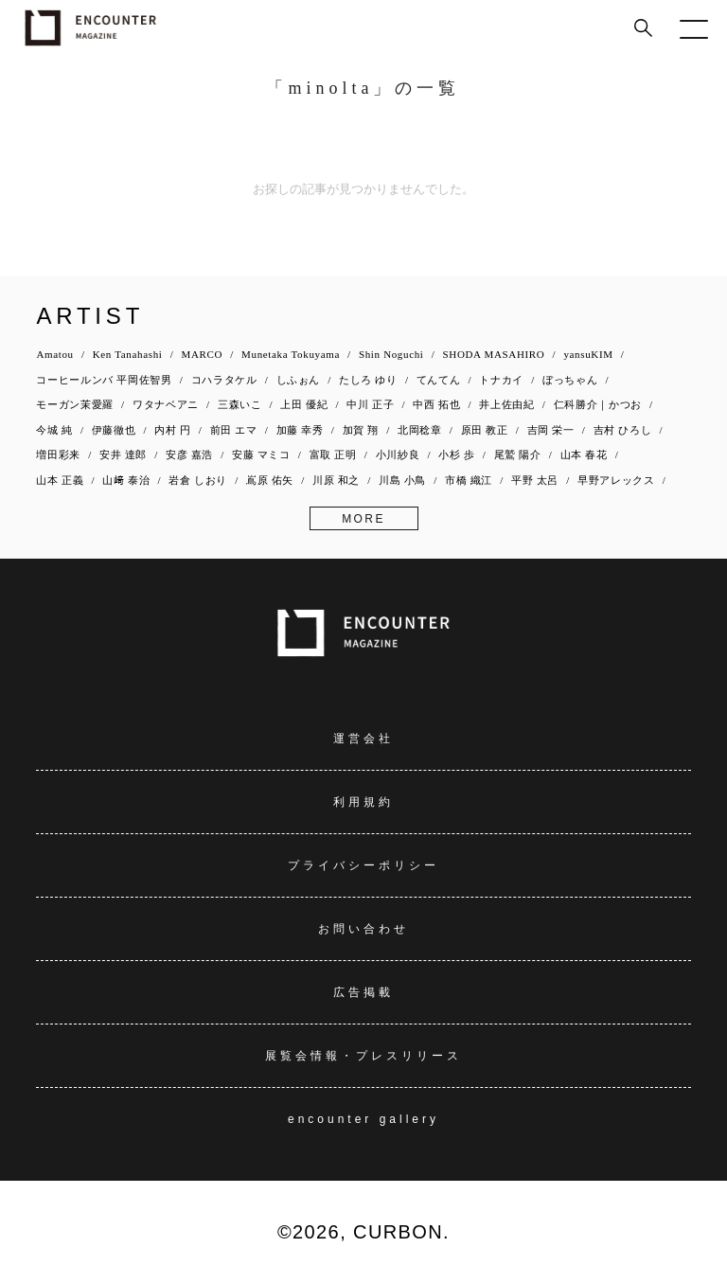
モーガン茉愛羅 (75, 404)
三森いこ (240, 404)
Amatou (54, 354)
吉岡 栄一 (551, 430)
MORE (363, 519)
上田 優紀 (304, 404)
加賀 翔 (361, 430)
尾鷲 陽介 (517, 454)
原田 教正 (484, 430)
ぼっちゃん (569, 379)
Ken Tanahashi (128, 354)
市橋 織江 (468, 480)
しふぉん (298, 379)
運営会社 (363, 738)
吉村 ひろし (623, 430)
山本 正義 (59, 480)
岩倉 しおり (197, 480)
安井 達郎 (123, 454)
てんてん (439, 379)
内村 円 (172, 430)
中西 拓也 (436, 404)
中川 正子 (370, 404)
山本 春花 (584, 454)
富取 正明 (333, 454)
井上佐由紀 (506, 404)
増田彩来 (58, 454)
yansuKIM (587, 354)
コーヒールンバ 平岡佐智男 (103, 379)
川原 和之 (336, 480)
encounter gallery (363, 1119)
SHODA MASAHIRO (494, 354)
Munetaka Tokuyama (290, 354)
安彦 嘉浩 (189, 454)
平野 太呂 (535, 480)
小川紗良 (398, 454)
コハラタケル (224, 379)
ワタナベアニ (166, 404)
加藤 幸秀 (300, 430)
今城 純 (54, 430)
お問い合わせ (363, 929)
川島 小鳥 (402, 480)
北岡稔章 (420, 430)
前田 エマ (233, 430)
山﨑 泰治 (126, 480)
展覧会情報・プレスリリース (363, 1055)
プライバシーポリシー (363, 865)
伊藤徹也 (114, 430)
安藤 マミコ (261, 454)
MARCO (202, 354)
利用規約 (363, 802)
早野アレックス (616, 480)
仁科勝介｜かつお (598, 404)
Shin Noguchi (391, 354)
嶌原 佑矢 (269, 480)
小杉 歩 (456, 454)
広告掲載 (363, 992)
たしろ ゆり (368, 379)
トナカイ (501, 379)
